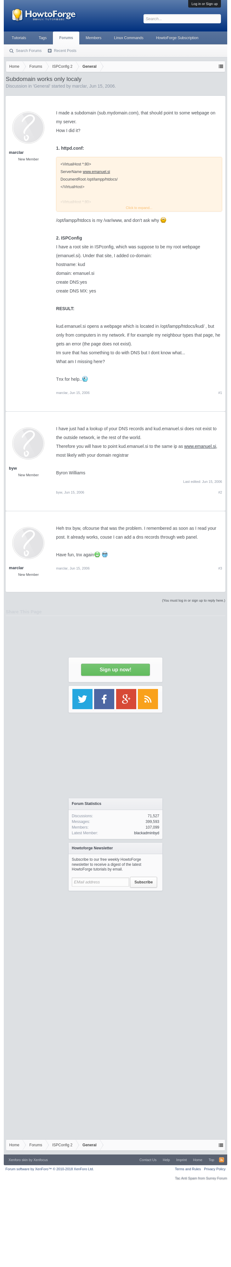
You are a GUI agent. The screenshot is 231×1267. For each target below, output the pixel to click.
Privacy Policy (214, 1169)
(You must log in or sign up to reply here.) (193, 600)
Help (166, 1160)
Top (211, 1160)
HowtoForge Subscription (177, 38)
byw (13, 468)
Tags (43, 38)
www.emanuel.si (200, 446)
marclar (62, 393)
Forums (66, 38)
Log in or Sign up (204, 4)
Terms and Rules (188, 1169)
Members (93, 38)
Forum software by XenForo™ (49, 1169)
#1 (220, 393)
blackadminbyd (146, 833)
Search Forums (29, 51)
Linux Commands (128, 38)
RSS (221, 1159)
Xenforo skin (18, 1160)
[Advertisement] (116, 953)
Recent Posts (65, 51)
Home (197, 1160)
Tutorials (19, 38)
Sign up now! (115, 669)
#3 (220, 568)
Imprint (181, 1160)
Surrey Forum (216, 1178)
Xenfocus (40, 1160)
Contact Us (147, 1160)
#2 (220, 492)
